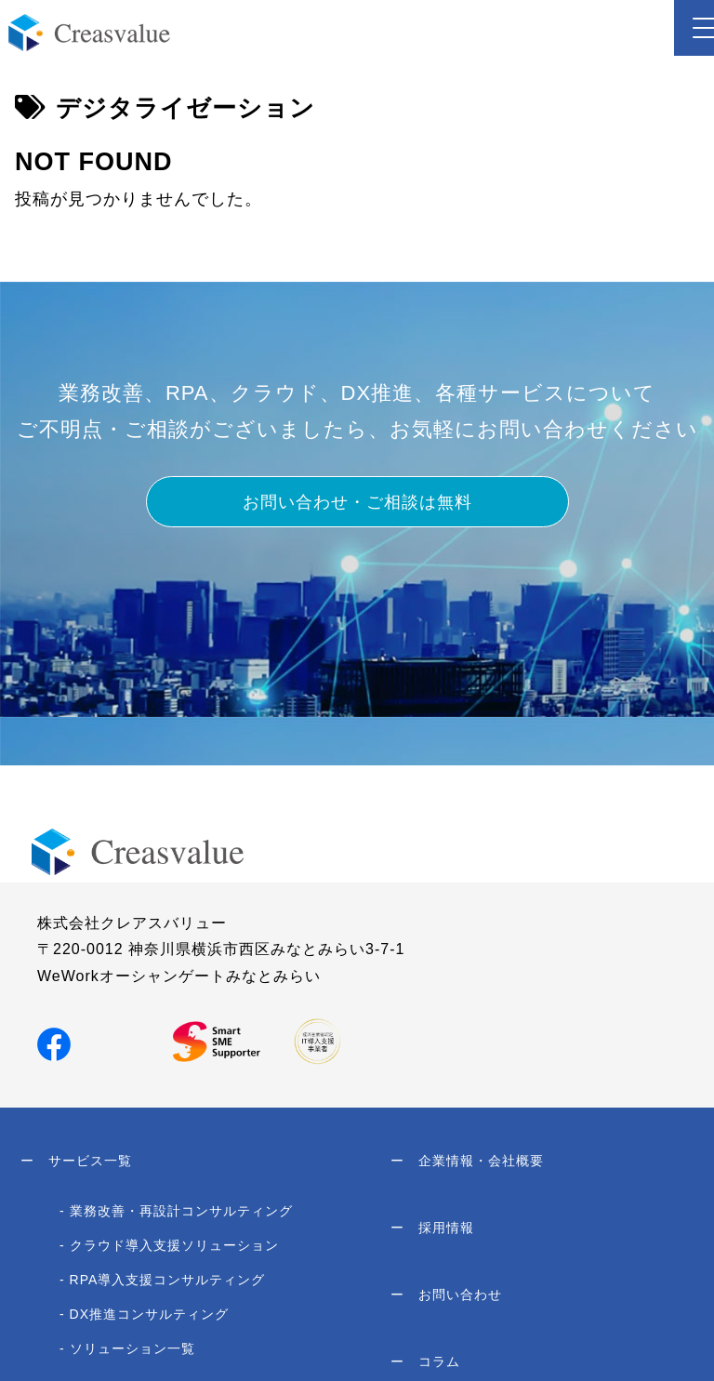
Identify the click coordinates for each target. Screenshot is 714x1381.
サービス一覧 (76, 1160)
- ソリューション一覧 (127, 1348)
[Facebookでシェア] (54, 1043)
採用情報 (432, 1227)
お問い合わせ (446, 1294)
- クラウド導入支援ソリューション (169, 1245)
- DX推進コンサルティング (144, 1314)
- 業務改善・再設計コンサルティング (176, 1210)
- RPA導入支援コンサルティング (162, 1279)
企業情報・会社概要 (467, 1160)
